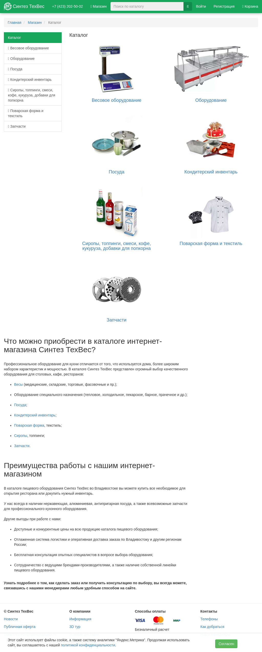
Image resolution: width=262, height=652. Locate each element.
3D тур (74, 627)
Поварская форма (29, 425)
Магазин (99, 6)
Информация (80, 619)
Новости (11, 619)
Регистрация (224, 6)
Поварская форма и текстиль (25, 113)
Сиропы (20, 436)
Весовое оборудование (28, 48)
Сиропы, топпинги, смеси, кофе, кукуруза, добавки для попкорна (31, 95)
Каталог (14, 38)
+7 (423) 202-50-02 (67, 6)
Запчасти (17, 126)
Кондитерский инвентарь (30, 80)
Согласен (226, 644)
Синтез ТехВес (24, 6)
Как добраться (212, 627)
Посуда (15, 69)
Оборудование (21, 59)
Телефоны (209, 619)
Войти (201, 6)
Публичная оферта (20, 627)
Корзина (250, 6)
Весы (18, 384)
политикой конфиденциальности (88, 645)
